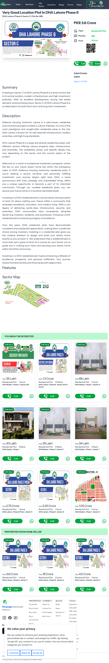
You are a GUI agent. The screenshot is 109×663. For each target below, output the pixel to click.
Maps (79, 4)
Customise (14, 652)
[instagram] (4, 618)
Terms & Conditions (22, 659)
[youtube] (16, 618)
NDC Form (46, 616)
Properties (33, 604)
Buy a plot (33, 612)
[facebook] (10, 618)
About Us (46, 604)
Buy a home (33, 608)
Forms (70, 4)
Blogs (61, 4)
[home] (4, 601)
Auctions (51, 4)
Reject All (25, 652)
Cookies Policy (36, 659)
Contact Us (46, 608)
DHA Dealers (47, 612)
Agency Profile (80, 81)
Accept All (37, 652)
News (58, 608)
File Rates (41, 4)
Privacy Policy (7, 659)
